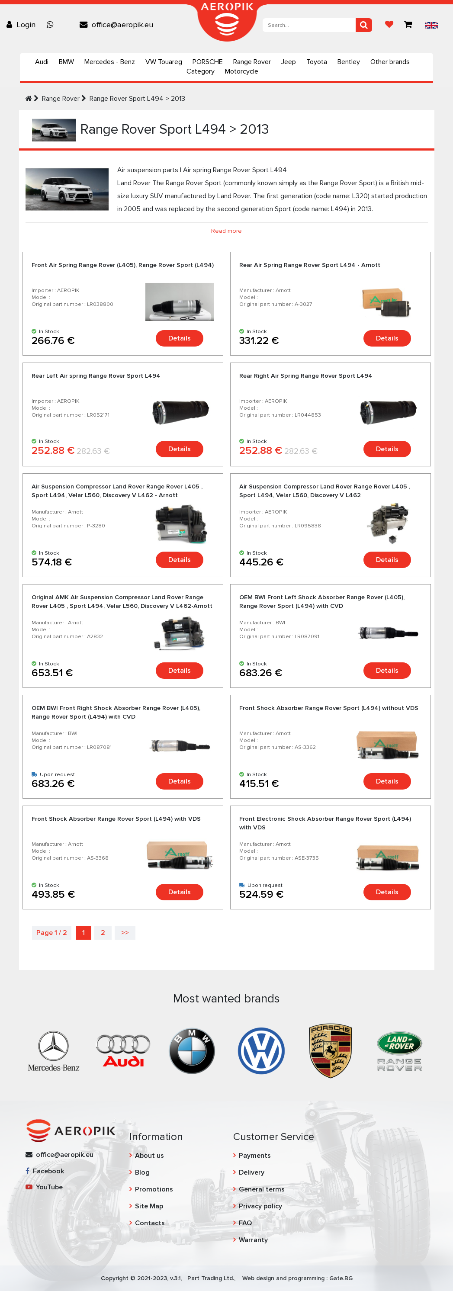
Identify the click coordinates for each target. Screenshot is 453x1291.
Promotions (154, 1189)
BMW (66, 62)
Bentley (348, 62)
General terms (262, 1189)
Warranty (253, 1240)
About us (149, 1155)
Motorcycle (241, 71)
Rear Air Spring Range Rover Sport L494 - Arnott (309, 265)
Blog (142, 1172)
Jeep (288, 62)
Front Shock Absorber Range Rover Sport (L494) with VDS (116, 818)
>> (125, 932)
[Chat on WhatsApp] (52, 24)
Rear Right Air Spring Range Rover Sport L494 (306, 375)
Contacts (150, 1223)
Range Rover (252, 62)
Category (200, 71)
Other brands (390, 62)
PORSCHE (208, 62)
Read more (226, 230)
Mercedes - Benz (109, 62)
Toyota (316, 62)
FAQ (245, 1223)
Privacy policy (260, 1206)
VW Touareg (163, 62)
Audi (41, 62)
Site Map (149, 1206)
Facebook (45, 1171)
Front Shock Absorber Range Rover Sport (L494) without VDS (328, 708)
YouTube (44, 1187)
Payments (255, 1155)
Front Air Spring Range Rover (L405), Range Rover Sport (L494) (123, 265)
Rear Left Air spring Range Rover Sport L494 (96, 375)
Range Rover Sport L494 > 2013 (137, 98)
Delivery (251, 1172)
